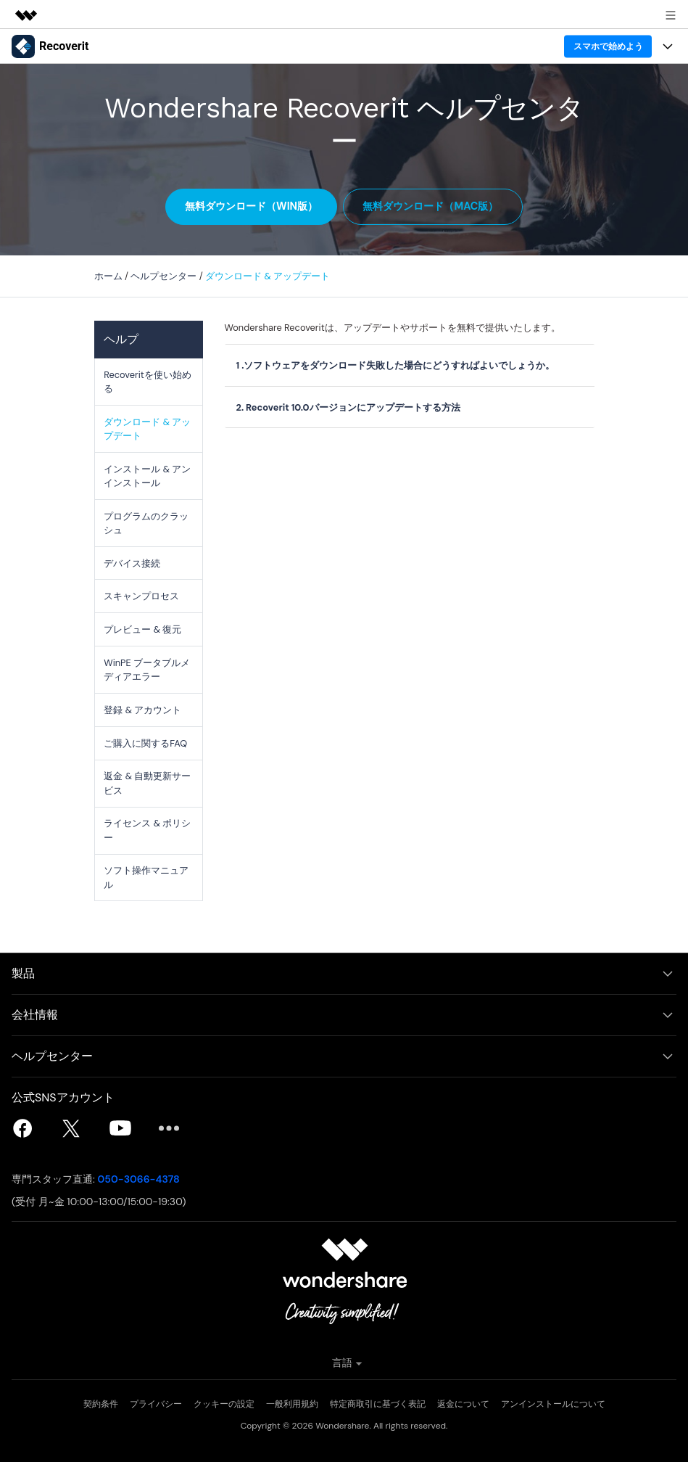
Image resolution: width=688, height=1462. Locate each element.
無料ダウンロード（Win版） (251, 206)
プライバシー (156, 1404)
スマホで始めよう (608, 46)
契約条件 (100, 1404)
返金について (463, 1404)
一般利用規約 (292, 1404)
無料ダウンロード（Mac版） (431, 206)
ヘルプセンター (163, 276)
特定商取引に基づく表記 (378, 1404)
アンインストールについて (553, 1404)
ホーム (108, 276)
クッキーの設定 (224, 1404)
